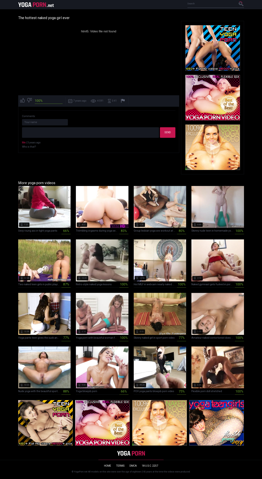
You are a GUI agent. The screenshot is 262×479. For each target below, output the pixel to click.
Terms (120, 465)
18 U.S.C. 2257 (150, 465)
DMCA (133, 465)
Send (167, 132)
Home (107, 465)
